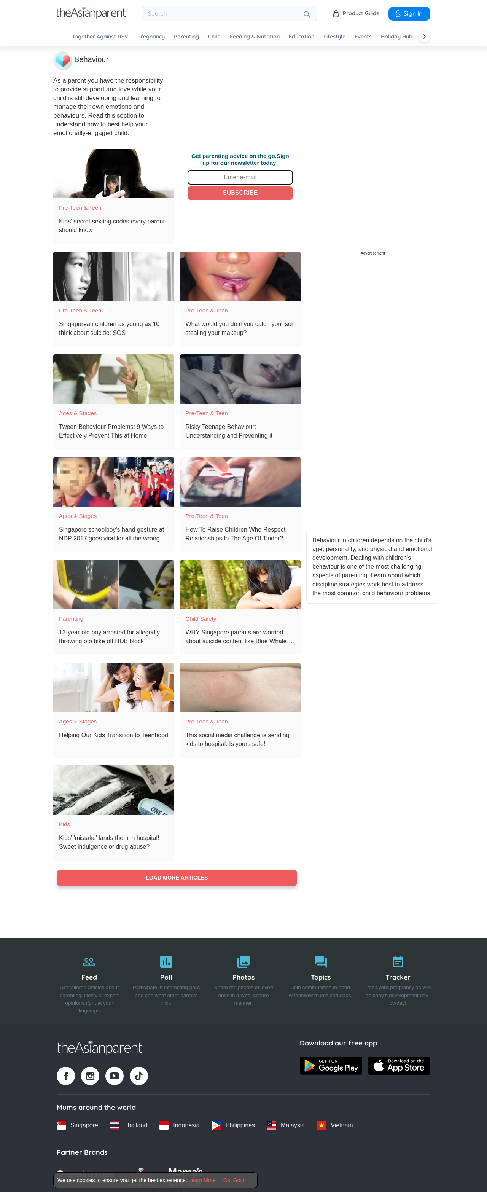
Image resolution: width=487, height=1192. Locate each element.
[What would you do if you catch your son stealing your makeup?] (240, 275)
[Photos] (244, 981)
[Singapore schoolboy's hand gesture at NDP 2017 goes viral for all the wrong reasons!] (113, 480)
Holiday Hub (396, 36)
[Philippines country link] (233, 1124)
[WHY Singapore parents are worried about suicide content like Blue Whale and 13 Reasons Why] (240, 583)
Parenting (186, 36)
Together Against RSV (100, 36)
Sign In (408, 13)
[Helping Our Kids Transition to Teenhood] (113, 686)
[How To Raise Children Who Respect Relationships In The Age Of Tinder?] (240, 480)
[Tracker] (398, 981)
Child (214, 36)
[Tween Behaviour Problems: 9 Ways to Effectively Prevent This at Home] (113, 378)
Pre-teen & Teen (80, 206)
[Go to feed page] (91, 17)
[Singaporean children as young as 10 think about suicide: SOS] (113, 275)
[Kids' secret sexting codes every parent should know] (113, 172)
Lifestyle (334, 36)
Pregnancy (151, 36)
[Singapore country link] (77, 1124)
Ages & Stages (78, 412)
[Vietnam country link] (335, 1124)
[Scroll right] (424, 36)
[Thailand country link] (128, 1124)
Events (363, 36)
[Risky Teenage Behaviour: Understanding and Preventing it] (240, 378)
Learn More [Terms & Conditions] (202, 1180)
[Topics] (320, 981)
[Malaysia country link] (286, 1124)
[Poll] (166, 981)
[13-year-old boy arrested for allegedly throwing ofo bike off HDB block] (113, 583)
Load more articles (177, 877)
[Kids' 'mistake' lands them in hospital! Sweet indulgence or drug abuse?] (113, 789)
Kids (64, 823)
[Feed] (89, 981)
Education (301, 36)
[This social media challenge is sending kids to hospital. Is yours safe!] (240, 686)
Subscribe (240, 191)
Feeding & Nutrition (255, 36)
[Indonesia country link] (179, 1124)
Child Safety (201, 617)
